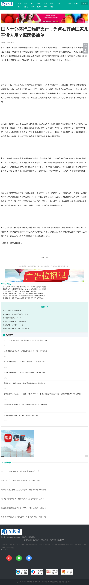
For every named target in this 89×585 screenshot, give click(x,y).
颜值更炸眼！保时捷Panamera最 (13, 325)
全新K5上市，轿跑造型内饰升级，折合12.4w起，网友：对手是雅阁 (24, 289)
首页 (19, 3)
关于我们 (27, 540)
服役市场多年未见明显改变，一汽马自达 (16, 328)
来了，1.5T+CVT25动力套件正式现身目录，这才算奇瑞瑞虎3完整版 (24, 287)
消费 (39, 7)
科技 (39, 3)
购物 (45, 7)
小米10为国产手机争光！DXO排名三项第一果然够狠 (19, 291)
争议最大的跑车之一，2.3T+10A (13, 318)
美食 (32, 7)
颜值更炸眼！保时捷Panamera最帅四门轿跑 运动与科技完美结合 (23, 298)
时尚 (58, 3)
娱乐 (51, 3)
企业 (19, 7)
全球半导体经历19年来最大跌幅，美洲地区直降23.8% (21, 415)
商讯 (51, 7)
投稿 (84, 3)
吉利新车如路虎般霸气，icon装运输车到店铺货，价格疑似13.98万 (24, 296)
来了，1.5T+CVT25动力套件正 (12, 311)
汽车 (45, 3)
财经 (32, 3)
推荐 (5, 399)
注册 (76, 3)
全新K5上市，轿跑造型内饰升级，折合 (15, 314)
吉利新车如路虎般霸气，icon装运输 (14, 321)
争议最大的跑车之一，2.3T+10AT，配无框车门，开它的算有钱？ (23, 293)
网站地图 (53, 540)
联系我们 (36, 540)
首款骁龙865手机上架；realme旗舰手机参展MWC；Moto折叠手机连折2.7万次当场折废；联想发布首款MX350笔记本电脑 (42, 394)
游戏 (26, 7)
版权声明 (61, 540)
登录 (69, 3)
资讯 (26, 3)
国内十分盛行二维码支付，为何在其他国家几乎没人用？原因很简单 (26, 404)
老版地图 (44, 540)
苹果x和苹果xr (16, 243)
